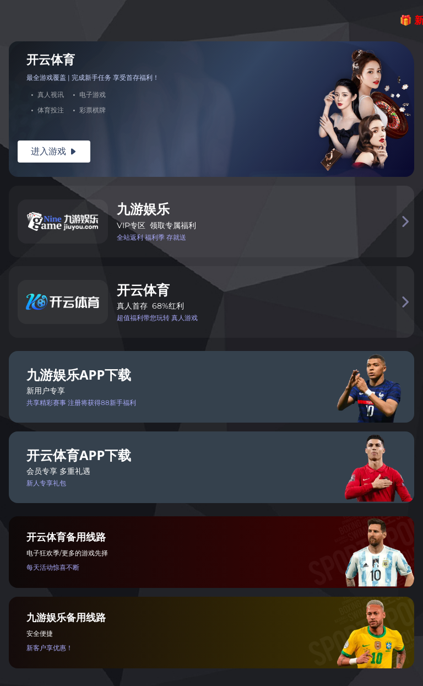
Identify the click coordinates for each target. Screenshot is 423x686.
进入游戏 (54, 151)
